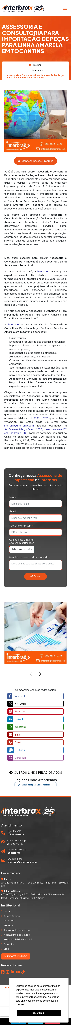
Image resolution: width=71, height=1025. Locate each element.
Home (7, 911)
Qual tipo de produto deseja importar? (29, 557)
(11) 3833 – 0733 (39, 418)
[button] (31, 674)
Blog (6, 948)
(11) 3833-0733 (15, 834)
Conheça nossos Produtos (35, 160)
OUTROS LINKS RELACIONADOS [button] (38, 772)
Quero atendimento (15, 956)
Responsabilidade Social (18, 939)
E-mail (14, 511)
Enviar (35, 576)
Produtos (9, 920)
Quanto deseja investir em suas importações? (21, 541)
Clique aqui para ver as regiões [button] (34, 785)
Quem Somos (12, 916)
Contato (9, 944)
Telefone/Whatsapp (22, 525)
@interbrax (13, 852)
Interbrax (35, 65)
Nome (14, 497)
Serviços (8, 925)
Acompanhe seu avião (17, 934)
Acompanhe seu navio (17, 930)
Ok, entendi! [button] (38, 1013)
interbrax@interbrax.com (19, 425)
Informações (37, 70)
